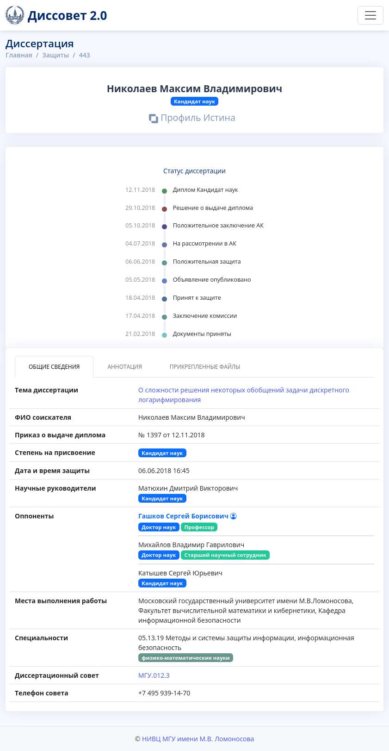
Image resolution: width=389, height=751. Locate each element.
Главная (19, 54)
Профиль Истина (192, 119)
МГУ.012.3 (154, 675)
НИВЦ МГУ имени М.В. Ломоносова (198, 738)
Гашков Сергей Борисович (187, 515)
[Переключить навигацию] (370, 15)
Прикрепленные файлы (205, 367)
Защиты (55, 54)
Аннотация (124, 367)
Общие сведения (54, 367)
